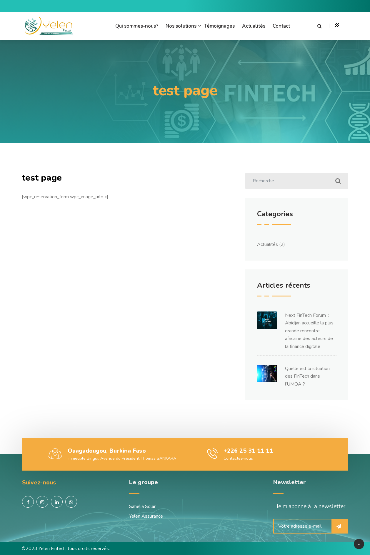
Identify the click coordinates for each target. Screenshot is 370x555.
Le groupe (143, 482)
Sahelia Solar (142, 506)
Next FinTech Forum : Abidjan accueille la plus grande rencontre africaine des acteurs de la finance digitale (309, 331)
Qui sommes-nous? (136, 26)
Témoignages (219, 26)
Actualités (253, 26)
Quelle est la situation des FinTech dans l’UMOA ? (307, 376)
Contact (281, 26)
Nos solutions (181, 26)
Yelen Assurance (146, 516)
